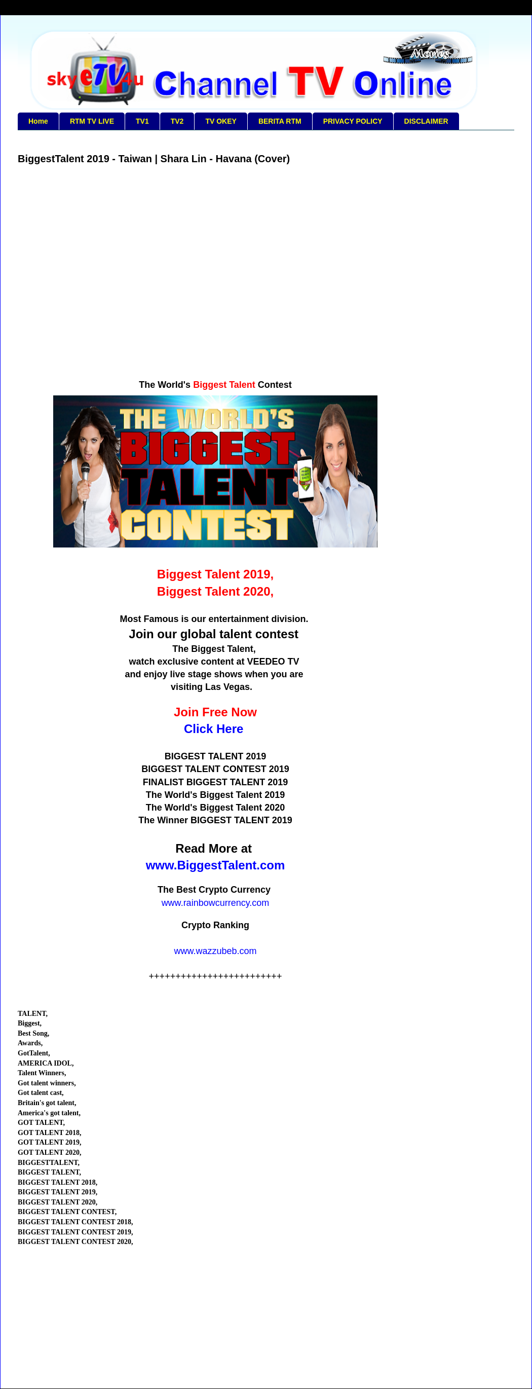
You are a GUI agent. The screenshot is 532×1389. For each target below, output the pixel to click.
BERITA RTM (279, 121)
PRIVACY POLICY (353, 121)
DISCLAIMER (426, 121)
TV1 (142, 121)
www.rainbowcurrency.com (216, 903)
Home (38, 121)
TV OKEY (220, 121)
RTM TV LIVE (92, 121)
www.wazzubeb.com (215, 951)
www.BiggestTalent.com (215, 865)
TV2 (177, 121)
